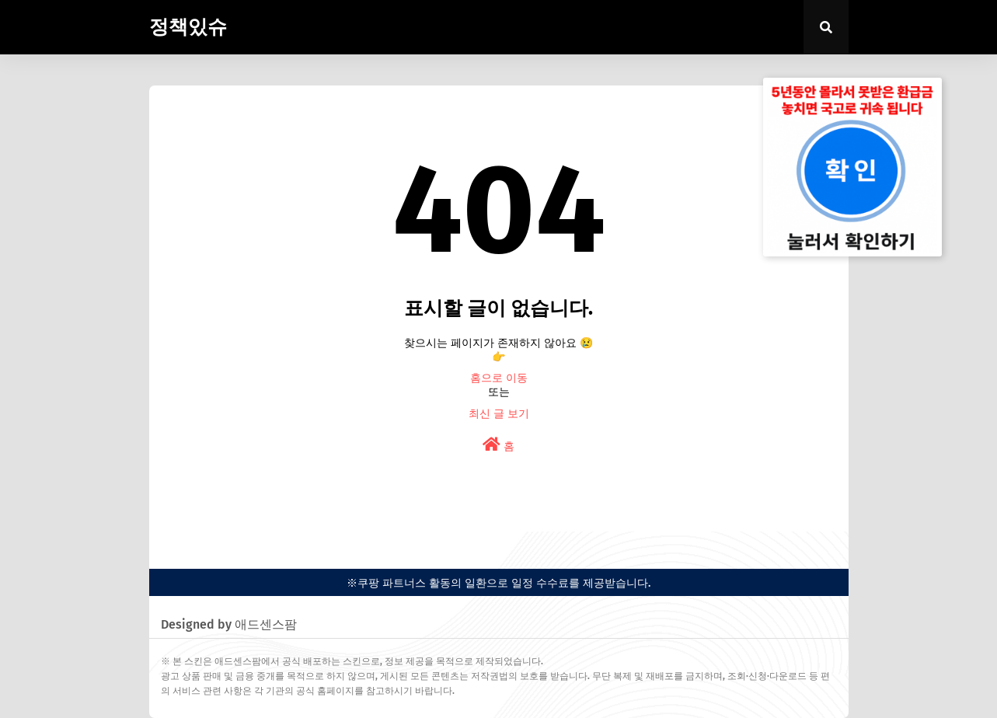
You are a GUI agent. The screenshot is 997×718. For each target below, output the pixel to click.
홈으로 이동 (499, 378)
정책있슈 (188, 27)
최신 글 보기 (499, 413)
